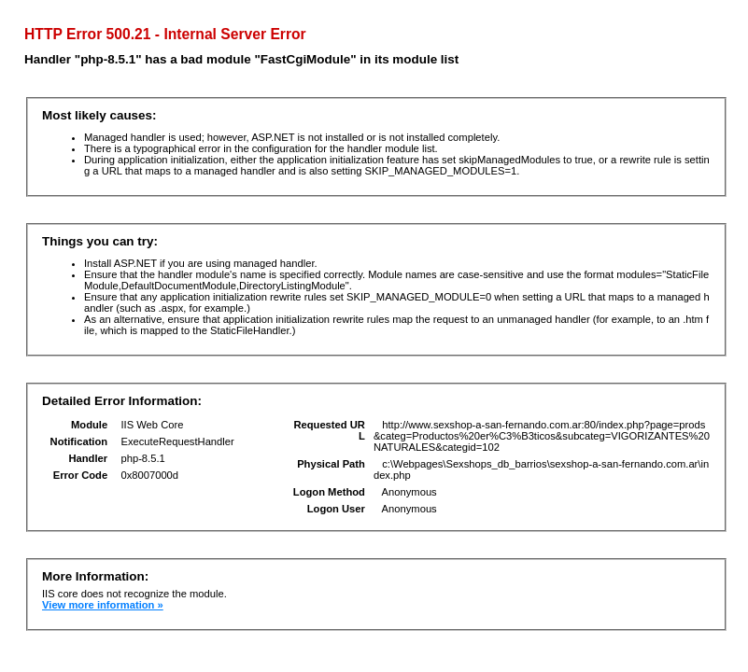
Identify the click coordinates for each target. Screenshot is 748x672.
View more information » (102, 604)
